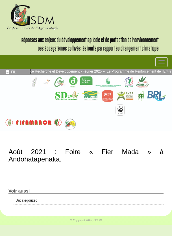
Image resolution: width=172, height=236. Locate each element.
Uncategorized (26, 200)
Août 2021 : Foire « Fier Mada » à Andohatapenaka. (86, 155)
